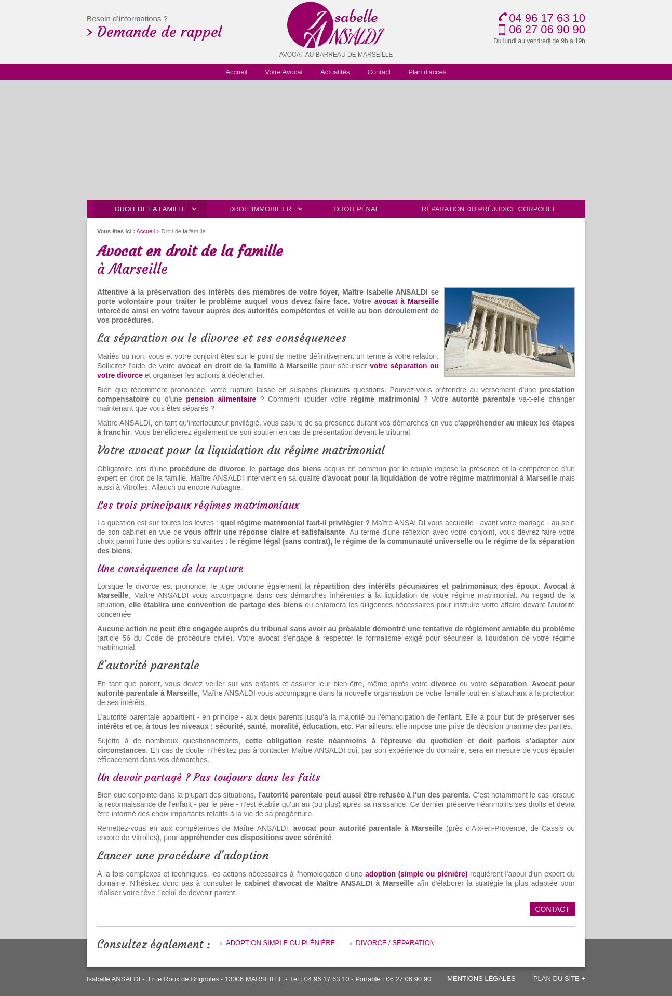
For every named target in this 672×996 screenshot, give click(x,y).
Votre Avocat (284, 72)
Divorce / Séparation (395, 943)
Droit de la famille (150, 209)
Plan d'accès (427, 72)
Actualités (335, 72)
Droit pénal (356, 209)
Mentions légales (481, 978)
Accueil (146, 231)
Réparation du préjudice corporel (489, 209)
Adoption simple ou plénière (280, 943)
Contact (552, 909)
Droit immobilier (260, 209)
